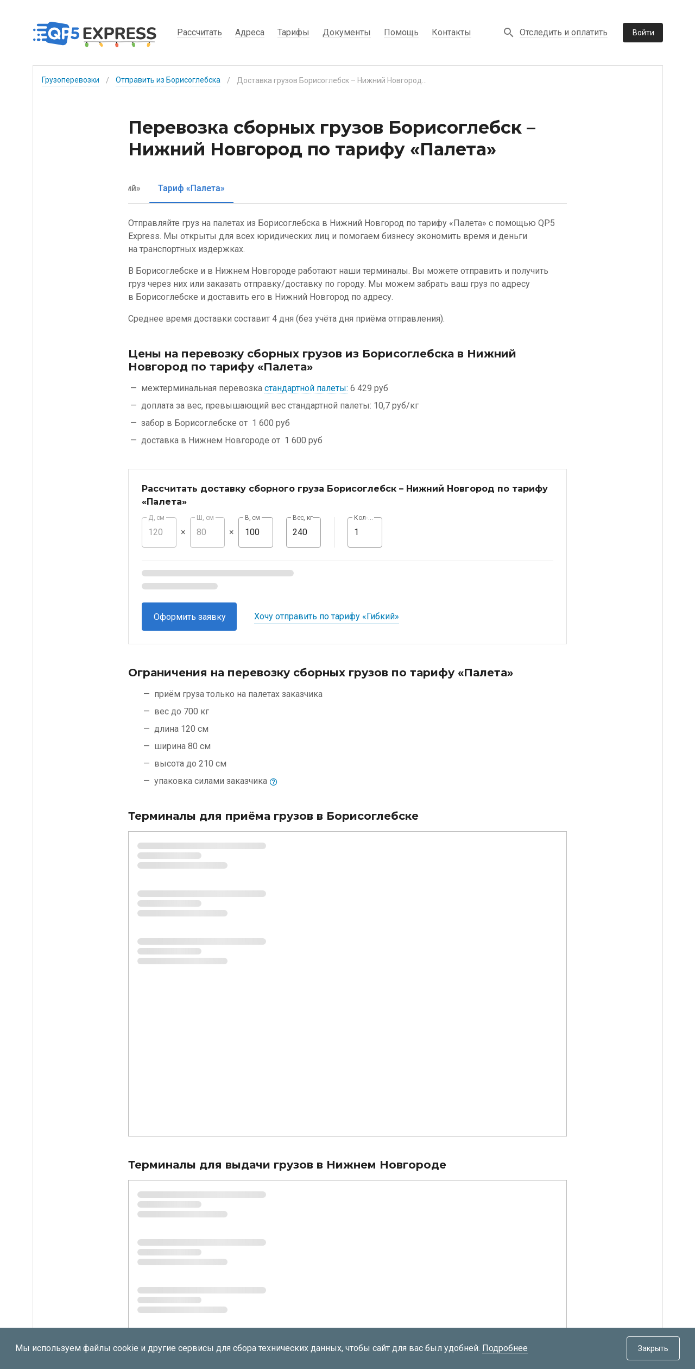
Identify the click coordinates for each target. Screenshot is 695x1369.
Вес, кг (303, 518)
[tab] (169, 188)
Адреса (249, 32)
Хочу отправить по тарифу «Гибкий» (326, 616)
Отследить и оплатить (564, 32)
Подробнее (505, 1348)
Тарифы (293, 32)
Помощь (401, 32)
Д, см (156, 518)
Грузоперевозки (70, 80)
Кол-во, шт (365, 518)
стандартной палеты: (306, 388)
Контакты (451, 32)
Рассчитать (199, 32)
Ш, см (205, 518)
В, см (252, 518)
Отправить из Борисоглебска (168, 80)
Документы (347, 32)
